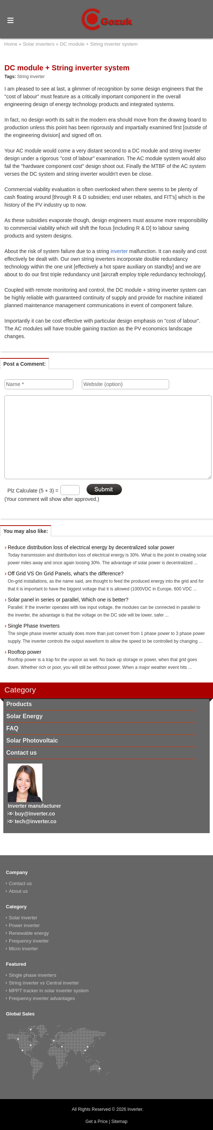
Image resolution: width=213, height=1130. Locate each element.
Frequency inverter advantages (42, 998)
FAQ (12, 728)
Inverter (135, 1109)
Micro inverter (23, 948)
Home (11, 44)
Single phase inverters (32, 975)
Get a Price (96, 1121)
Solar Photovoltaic (32, 740)
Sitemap (119, 1121)
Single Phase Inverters (34, 626)
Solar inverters (39, 44)
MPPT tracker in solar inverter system (48, 990)
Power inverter (24, 925)
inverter (119, 251)
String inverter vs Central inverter (44, 983)
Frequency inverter (29, 941)
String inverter (31, 76)
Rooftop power (24, 652)
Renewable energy (29, 933)
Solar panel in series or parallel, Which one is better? (68, 600)
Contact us (21, 753)
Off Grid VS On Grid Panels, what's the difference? (65, 573)
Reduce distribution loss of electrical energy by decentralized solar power (91, 547)
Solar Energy (24, 716)
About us (18, 891)
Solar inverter (23, 917)
